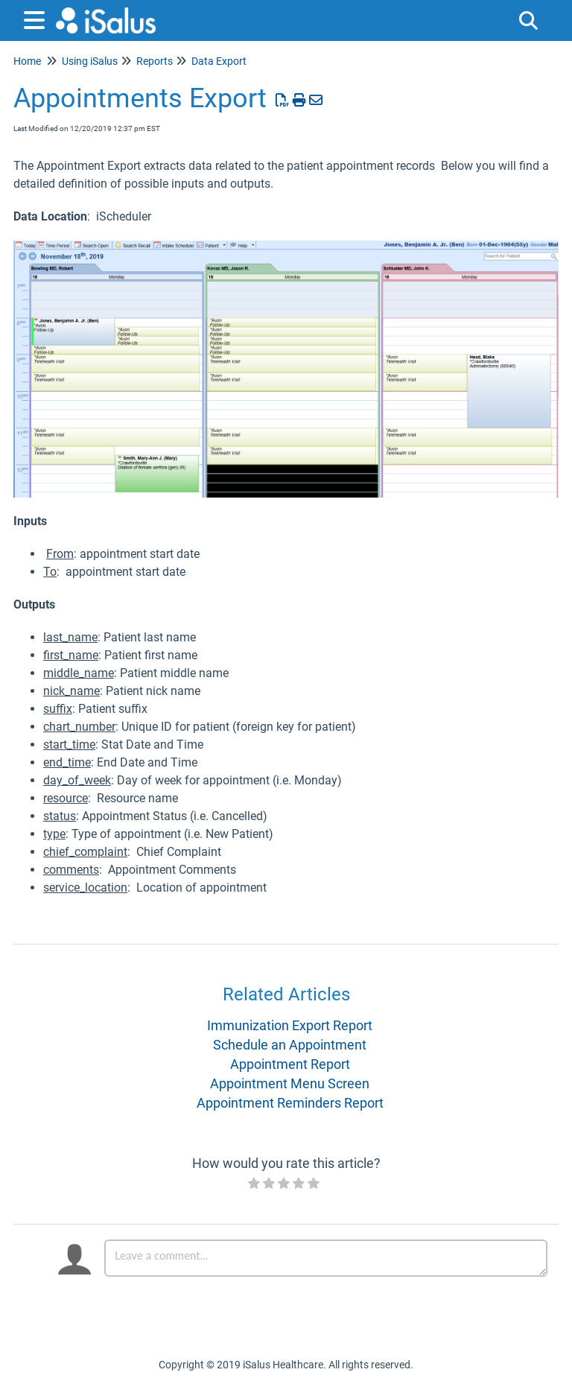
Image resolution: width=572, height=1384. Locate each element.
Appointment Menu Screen (289, 1083)
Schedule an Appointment (289, 1045)
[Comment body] (325, 1258)
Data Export (219, 61)
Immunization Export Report (289, 1025)
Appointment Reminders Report (290, 1103)
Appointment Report (290, 1064)
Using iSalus (90, 61)
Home (27, 61)
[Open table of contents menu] (37, 18)
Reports (154, 61)
